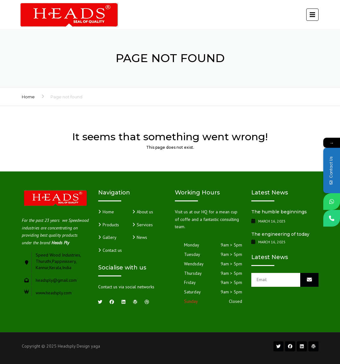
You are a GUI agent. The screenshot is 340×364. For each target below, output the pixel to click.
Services (145, 225)
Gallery (109, 237)
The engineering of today (280, 234)
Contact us (112, 250)
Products (111, 225)
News (142, 237)
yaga (95, 346)
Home (28, 96)
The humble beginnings (279, 212)
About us (145, 212)
